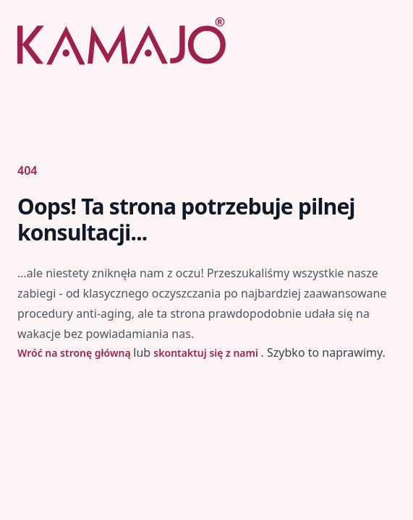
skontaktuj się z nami (206, 353)
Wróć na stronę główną (75, 353)
